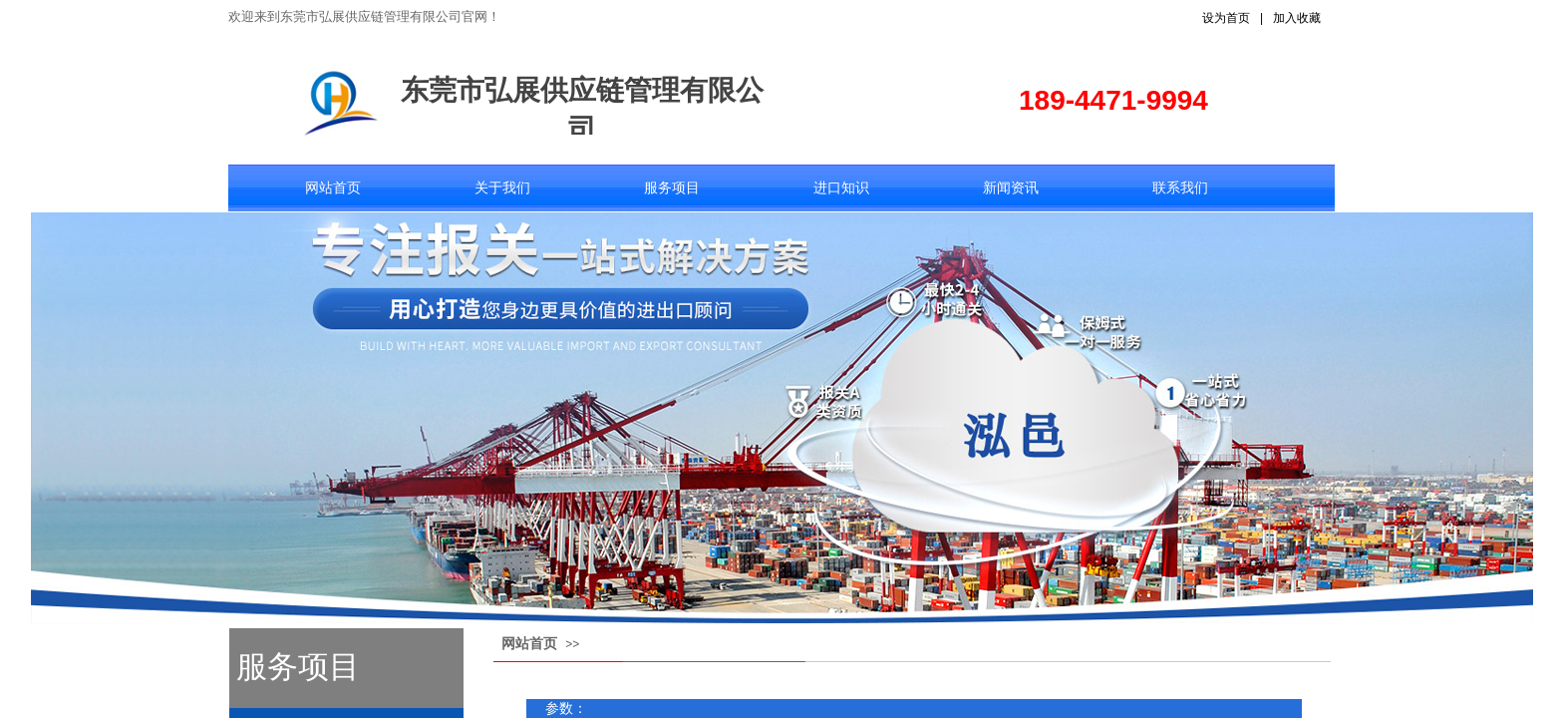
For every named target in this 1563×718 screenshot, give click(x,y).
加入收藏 (1297, 18)
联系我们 (1180, 187)
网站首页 (333, 187)
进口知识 (841, 187)
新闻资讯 (1011, 187)
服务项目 (672, 187)
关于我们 (502, 187)
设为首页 (1226, 18)
